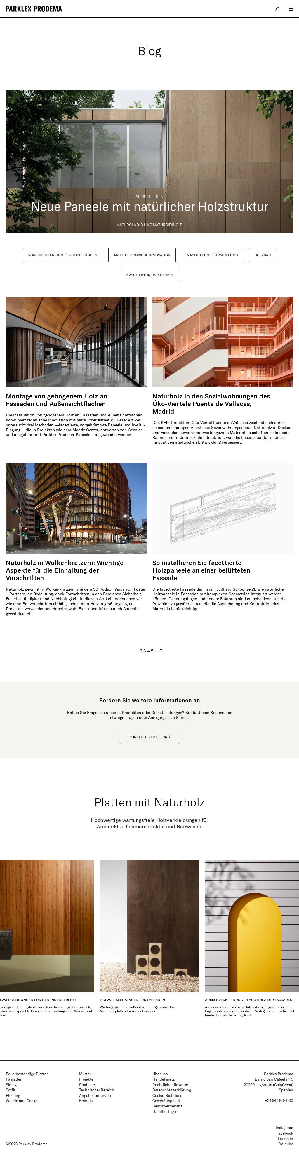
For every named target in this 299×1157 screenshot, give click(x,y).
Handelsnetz (163, 1079)
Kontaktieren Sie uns (149, 737)
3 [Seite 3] (144, 650)
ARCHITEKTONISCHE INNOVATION (142, 255)
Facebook (284, 1133)
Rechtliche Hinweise (170, 1084)
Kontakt (86, 1100)
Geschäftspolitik (166, 1100)
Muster (85, 1074)
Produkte (87, 1084)
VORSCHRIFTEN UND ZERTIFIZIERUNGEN (62, 255)
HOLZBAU (262, 255)
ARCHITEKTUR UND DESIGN (149, 275)
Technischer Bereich (96, 1090)
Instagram (284, 1127)
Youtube (286, 1144)
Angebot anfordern (95, 1095)
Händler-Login (165, 1111)
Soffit (10, 1090)
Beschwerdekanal (168, 1106)
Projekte (86, 1079)
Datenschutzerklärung (171, 1090)
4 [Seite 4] (148, 650)
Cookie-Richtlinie (167, 1095)
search (277, 8)
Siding (11, 1084)
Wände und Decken (23, 1100)
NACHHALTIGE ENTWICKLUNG (212, 255)
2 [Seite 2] (141, 650)
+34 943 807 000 (279, 1100)
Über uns (160, 1074)
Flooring (13, 1095)
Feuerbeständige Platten (27, 1074)
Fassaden (14, 1079)
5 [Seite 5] (152, 650)
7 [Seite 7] (161, 650)
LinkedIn (285, 1138)
